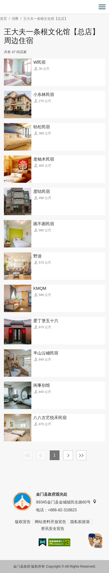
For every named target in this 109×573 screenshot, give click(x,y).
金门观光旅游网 (54, 6)
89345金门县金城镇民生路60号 (66, 502)
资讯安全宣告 (52, 528)
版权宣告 (23, 522)
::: (1, 3)
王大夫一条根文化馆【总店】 (45, 19)
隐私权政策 (80, 522)
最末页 (81, 455)
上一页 (41, 455)
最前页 (28, 455)
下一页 (68, 455)
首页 (3, 19)
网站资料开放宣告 (50, 522)
